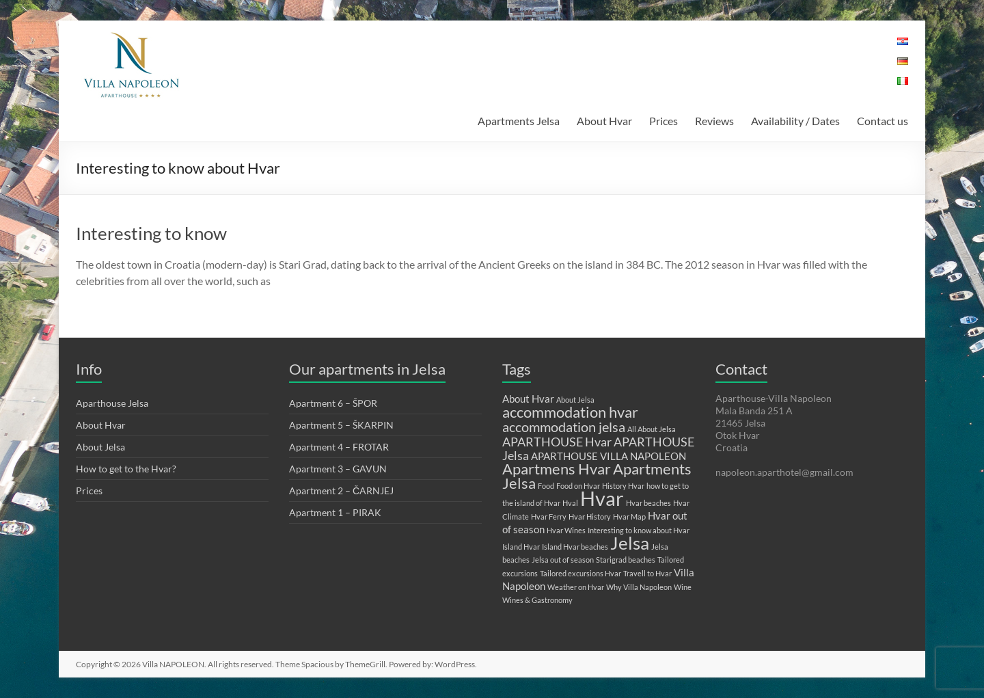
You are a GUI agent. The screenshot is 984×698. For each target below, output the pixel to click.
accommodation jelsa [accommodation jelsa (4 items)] (563, 426)
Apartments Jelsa (519, 120)
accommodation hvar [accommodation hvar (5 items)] (570, 412)
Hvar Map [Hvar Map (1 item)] (629, 516)
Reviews (714, 120)
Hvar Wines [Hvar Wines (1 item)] (566, 530)
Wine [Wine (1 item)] (683, 586)
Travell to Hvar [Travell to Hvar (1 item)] (647, 573)
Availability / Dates (795, 120)
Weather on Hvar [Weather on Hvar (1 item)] (575, 586)
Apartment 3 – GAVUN (338, 468)
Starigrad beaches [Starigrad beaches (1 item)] (625, 559)
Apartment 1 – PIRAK (335, 512)
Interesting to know (151, 233)
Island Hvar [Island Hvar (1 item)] (521, 546)
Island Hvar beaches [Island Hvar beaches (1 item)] (575, 546)
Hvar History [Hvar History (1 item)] (590, 516)
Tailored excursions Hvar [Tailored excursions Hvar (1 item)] (580, 573)
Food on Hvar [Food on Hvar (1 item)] (578, 485)
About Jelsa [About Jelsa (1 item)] (575, 399)
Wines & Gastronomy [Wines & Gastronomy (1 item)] (537, 599)
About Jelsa (100, 447)
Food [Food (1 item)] (546, 485)
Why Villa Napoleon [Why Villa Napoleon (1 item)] (639, 586)
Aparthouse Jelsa (112, 403)
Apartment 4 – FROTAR (339, 447)
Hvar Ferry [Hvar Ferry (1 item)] (548, 516)
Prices (663, 120)
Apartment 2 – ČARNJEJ (341, 490)
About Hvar (604, 120)
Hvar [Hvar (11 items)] (602, 498)
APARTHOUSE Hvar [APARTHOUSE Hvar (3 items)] (557, 441)
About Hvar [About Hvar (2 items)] (528, 398)
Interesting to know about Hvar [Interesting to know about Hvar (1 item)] (638, 530)
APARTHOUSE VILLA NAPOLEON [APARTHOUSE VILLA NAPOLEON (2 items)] (608, 456)
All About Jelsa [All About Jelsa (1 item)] (651, 429)
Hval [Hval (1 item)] (570, 502)
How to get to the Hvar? (126, 468)
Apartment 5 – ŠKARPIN (341, 425)
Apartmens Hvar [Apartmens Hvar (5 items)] (556, 468)
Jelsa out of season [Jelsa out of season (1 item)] (563, 559)
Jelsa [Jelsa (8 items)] (629, 543)
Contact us (882, 120)
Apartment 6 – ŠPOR (333, 403)
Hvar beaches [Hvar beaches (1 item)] (648, 502)
